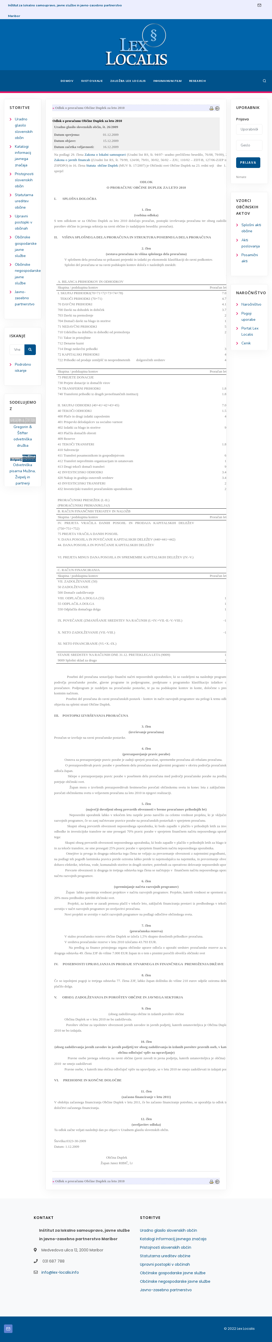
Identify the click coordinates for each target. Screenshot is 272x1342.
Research (197, 81)
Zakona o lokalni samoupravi (105, 155)
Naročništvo (251, 304)
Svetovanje (92, 81)
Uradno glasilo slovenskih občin (168, 1230)
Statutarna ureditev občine (24, 201)
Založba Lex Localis (128, 81)
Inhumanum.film (167, 81)
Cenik (246, 343)
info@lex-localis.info (60, 1272)
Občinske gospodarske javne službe (173, 1273)
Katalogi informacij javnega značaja (173, 1239)
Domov (67, 81)
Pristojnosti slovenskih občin (24, 180)
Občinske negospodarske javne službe (175, 1281)
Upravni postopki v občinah (23, 222)
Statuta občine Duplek (102, 165)
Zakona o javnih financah (72, 160)
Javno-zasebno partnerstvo (25, 298)
